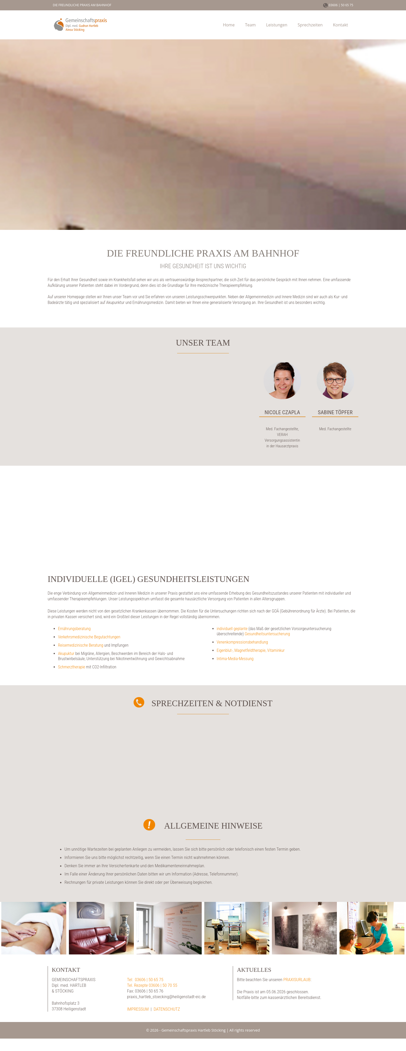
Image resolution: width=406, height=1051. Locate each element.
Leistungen (276, 25)
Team (250, 25)
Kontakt (340, 25)
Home (229, 25)
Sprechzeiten (310, 25)
